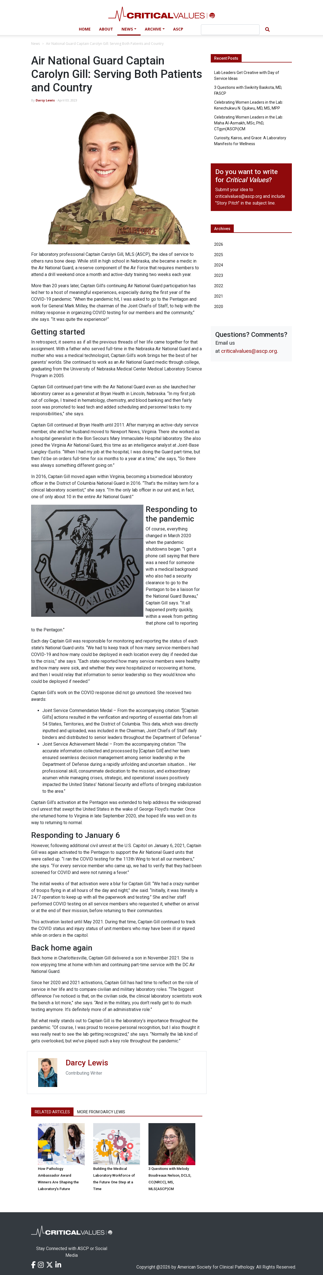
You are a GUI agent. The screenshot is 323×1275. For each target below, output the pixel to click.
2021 (218, 296)
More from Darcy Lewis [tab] (101, 1112)
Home (85, 29)
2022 (218, 286)
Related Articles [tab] (52, 1112)
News (127, 29)
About (106, 29)
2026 (218, 244)
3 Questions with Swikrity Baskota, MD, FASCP (248, 90)
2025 (218, 254)
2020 (218, 306)
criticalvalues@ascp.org (238, 196)
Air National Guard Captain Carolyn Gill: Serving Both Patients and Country (105, 43)
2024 (218, 265)
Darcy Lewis (45, 100)
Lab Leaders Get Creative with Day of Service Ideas (246, 75)
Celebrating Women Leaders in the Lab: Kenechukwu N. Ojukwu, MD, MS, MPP (248, 105)
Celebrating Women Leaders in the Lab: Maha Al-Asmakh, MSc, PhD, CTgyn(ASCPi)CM (248, 123)
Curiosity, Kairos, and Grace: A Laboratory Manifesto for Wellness (250, 141)
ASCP (178, 29)
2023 (218, 275)
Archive (153, 29)
